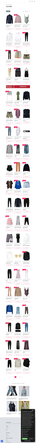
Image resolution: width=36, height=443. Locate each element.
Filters (8, 11)
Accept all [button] (24, 438)
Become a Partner (8, 442)
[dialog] (28, 425)
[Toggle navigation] (34, 1)
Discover (9, 45)
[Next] (22, 377)
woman (7, 427)
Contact (7, 441)
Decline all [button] (31, 438)
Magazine (7, 435)
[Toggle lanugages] (30, 1)
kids (6, 430)
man (6, 429)
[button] (2, 441)
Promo (7, 434)
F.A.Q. (7, 439)
